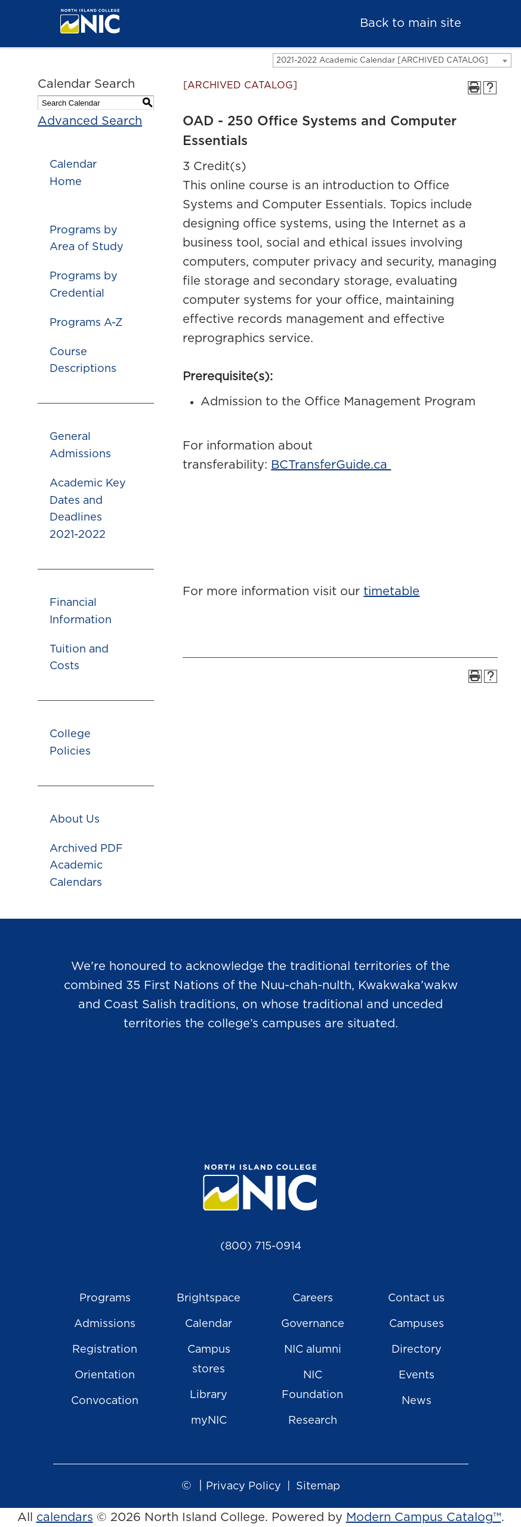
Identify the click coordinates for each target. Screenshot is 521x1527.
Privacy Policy (243, 1486)
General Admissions (80, 446)
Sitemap (318, 1486)
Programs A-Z (86, 323)
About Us (75, 819)
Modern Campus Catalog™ (423, 1517)
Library (208, 1395)
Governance (312, 1324)
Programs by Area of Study (87, 239)
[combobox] (392, 60)
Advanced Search (90, 121)
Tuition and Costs (79, 658)
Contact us (416, 1298)
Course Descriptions (83, 361)
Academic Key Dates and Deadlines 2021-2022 (88, 509)
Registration (104, 1349)
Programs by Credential (84, 285)
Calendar (208, 1324)
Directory (416, 1349)
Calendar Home (73, 173)
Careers (312, 1298)
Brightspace (209, 1298)
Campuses (416, 1324)
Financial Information (81, 612)
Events (416, 1375)
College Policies (70, 743)
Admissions (104, 1324)
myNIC (209, 1420)
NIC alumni (312, 1349)
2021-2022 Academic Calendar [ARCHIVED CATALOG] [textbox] (382, 60)
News (416, 1401)
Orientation (105, 1375)
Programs (105, 1298)
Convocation (104, 1401)
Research (312, 1420)
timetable (391, 592)
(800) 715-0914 (260, 1246)
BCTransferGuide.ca (331, 465)
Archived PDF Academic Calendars (86, 866)
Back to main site (410, 23)
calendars (64, 1517)
